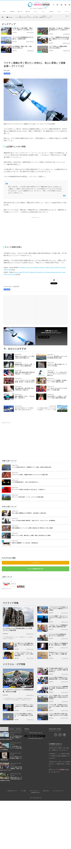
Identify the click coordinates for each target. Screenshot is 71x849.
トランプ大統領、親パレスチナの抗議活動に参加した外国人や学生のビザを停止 (58, 697)
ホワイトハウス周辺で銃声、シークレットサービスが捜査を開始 (27, 497)
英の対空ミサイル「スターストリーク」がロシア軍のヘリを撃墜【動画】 (58, 654)
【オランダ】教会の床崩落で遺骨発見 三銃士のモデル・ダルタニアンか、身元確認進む (33, 520)
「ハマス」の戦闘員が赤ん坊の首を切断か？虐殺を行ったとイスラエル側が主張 (59, 39)
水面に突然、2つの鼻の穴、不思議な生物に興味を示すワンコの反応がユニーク (59, 30)
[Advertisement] (35, 231)
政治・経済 (20, 14)
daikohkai (15, 32)
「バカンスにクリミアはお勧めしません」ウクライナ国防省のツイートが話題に (58, 608)
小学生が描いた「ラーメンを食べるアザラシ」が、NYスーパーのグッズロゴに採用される (57, 374)
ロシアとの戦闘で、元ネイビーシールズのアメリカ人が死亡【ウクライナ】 (58, 617)
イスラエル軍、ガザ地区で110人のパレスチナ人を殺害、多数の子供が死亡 (58, 706)
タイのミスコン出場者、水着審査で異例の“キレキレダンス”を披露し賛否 (30, 474)
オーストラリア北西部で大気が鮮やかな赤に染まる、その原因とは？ (29, 489)
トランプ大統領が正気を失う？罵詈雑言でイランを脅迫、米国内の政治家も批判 (31, 467)
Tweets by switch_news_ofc (35, 732)
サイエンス (35, 14)
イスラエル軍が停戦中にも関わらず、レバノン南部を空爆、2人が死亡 (23, 715)
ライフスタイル (67, 14)
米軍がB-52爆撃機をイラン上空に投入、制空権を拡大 (25, 543)
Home (4, 11)
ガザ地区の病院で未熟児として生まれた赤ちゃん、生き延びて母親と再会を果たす (58, 670)
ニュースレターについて (57, 790)
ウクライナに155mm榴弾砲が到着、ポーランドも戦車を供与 (57, 635)
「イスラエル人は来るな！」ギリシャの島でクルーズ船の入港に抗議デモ (23, 706)
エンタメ (59, 11)
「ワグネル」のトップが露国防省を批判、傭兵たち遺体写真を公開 (58, 626)
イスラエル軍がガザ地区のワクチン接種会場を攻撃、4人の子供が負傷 (58, 678)
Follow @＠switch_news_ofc (36, 738)
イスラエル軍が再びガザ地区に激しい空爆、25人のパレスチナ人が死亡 (58, 714)
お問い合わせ (46, 790)
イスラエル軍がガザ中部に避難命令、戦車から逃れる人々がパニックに (11, 768)
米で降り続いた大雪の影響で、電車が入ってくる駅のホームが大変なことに (23, 29)
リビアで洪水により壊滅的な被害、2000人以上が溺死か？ (58, 47)
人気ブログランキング (7, 588)
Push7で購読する (35, 562)
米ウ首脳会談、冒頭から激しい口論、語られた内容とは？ (23, 47)
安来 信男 (6, 70)
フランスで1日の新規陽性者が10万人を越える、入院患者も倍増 (23, 38)
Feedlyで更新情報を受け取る (35, 568)
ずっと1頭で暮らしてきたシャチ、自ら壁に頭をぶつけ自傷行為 (11, 748)
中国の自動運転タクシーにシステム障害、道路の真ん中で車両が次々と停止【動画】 (32, 528)
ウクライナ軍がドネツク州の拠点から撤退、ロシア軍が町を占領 (11, 758)
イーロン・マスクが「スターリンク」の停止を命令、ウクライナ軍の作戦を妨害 (23, 654)
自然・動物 (28, 14)
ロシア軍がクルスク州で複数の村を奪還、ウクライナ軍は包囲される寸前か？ (23, 645)
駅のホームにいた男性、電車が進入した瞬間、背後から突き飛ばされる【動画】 (31, 535)
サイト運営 (23, 790)
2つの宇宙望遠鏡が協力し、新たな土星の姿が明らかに (25, 482)
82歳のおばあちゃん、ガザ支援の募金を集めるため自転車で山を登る (11, 779)
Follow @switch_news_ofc (56, 338)
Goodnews (51, 14)
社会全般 (12, 11)
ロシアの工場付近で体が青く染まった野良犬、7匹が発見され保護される (11, 738)
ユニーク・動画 (43, 14)
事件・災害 (40, 51)
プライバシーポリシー (34, 790)
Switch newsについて (12, 790)
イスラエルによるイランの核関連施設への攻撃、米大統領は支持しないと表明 (58, 688)
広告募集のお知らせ (35, 792)
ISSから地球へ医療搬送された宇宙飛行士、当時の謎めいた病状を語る (29, 513)
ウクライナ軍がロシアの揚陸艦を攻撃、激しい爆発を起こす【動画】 (58, 644)
